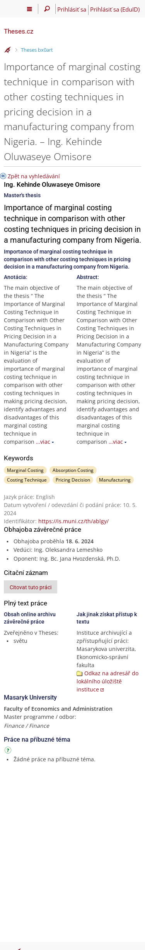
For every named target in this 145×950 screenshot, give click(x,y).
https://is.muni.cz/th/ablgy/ (73, 521)
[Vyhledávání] (47, 9)
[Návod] (9, 751)
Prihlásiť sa (71, 9)
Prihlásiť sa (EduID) (115, 9)
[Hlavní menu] (29, 9)
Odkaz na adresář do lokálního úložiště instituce (107, 681)
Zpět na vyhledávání (34, 176)
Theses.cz (18, 31)
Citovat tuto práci (30, 587)
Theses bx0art (37, 49)
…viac (43, 441)
